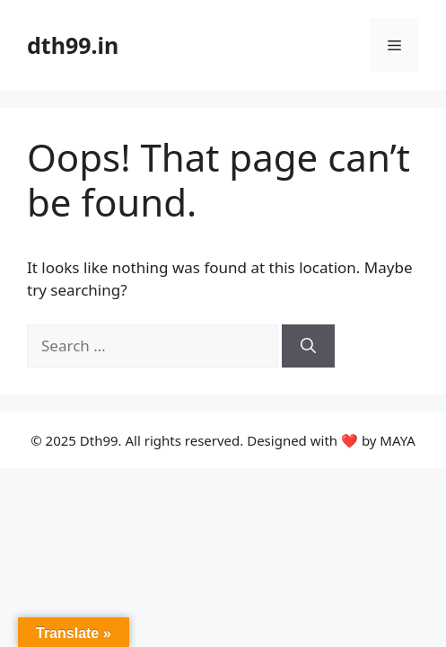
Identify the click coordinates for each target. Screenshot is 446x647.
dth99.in (72, 45)
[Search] (308, 346)
